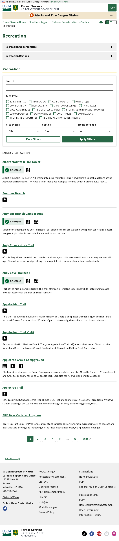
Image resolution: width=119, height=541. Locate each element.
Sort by (46, 124)
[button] (101, 22)
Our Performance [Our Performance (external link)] (48, 486)
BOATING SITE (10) (18, 105)
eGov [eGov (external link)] (82, 499)
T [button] (107, 22)
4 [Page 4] (52, 438)
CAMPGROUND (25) (60, 101)
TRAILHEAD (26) (39, 101)
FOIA (81, 481)
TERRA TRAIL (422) (18, 101)
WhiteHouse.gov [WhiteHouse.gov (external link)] (48, 507)
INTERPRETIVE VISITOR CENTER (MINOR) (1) (62, 117)
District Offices (10, 497)
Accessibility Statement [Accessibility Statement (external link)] (52, 476)
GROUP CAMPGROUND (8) (65, 105)
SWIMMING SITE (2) (42, 113)
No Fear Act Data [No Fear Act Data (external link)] (88, 476)
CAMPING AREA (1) (86, 113)
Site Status (13, 124)
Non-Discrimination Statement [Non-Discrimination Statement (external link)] (96, 505)
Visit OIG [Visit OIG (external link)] (43, 481)
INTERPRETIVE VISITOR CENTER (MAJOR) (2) (85, 109)
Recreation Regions (17, 56)
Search (10, 81)
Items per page (87, 124)
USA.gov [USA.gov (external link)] (43, 502)
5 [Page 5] (60, 438)
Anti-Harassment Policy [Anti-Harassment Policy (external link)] (52, 492)
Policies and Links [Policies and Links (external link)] (89, 495)
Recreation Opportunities (21, 47)
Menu (112, 7)
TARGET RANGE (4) (91, 105)
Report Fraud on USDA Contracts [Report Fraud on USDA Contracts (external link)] (97, 486)
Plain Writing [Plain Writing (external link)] (86, 471)
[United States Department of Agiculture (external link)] (7, 8)
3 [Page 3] (45, 438)
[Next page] (87, 439)
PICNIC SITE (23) (82, 101)
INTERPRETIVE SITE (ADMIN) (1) (23, 117)
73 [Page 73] (75, 438)
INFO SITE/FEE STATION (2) (48, 109)
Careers (43, 497)
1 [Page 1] (30, 438)
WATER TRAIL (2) (64, 113)
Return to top (12, 458)
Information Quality (90, 515)
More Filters (33, 139)
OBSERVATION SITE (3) (20, 109)
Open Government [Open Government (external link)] (89, 510)
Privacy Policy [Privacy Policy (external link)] (46, 512)
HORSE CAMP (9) (39, 105)
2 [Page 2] (37, 438)
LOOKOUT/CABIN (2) (19, 113)
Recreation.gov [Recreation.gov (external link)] (47, 471)
